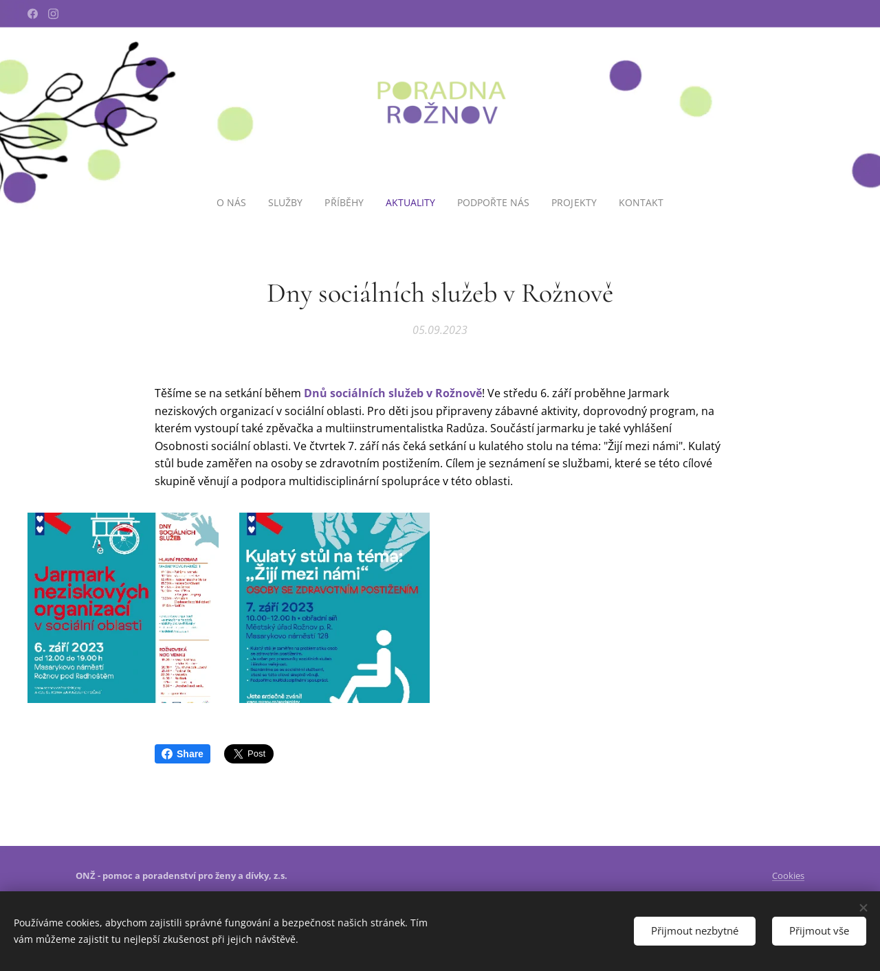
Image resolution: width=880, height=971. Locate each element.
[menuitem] (232, 203)
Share (183, 753)
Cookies (788, 875)
